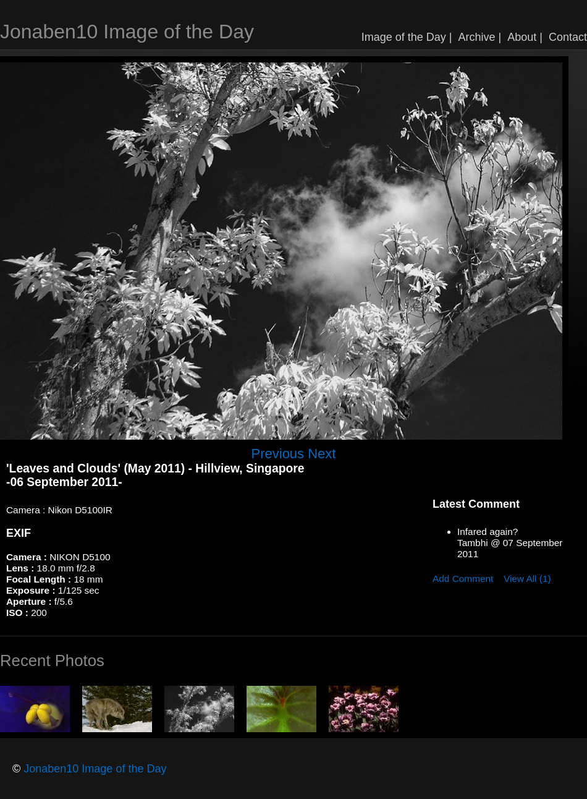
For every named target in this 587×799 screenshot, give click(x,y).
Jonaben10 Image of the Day (127, 31)
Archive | (480, 37)
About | (525, 37)
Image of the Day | (406, 37)
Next (322, 453)
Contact (568, 37)
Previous (278, 453)
